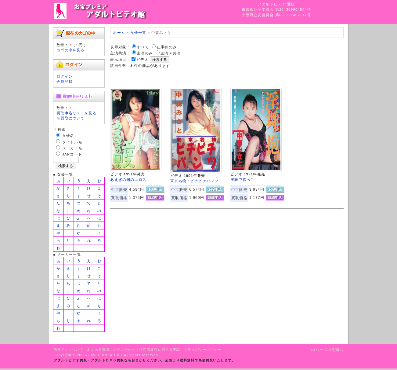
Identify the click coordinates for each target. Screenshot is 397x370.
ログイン (64, 76)
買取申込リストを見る (76, 113)
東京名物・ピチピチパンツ (194, 181)
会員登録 (64, 81)
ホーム (119, 33)
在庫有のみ (167, 47)
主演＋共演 (171, 53)
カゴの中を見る (70, 50)
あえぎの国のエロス (128, 179)
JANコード (72, 154)
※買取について (70, 118)
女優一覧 (138, 33)
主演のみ (145, 53)
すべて (143, 47)
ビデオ (142, 59)
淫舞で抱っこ (242, 179)
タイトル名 (72, 142)
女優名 (68, 135)
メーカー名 (72, 148)
